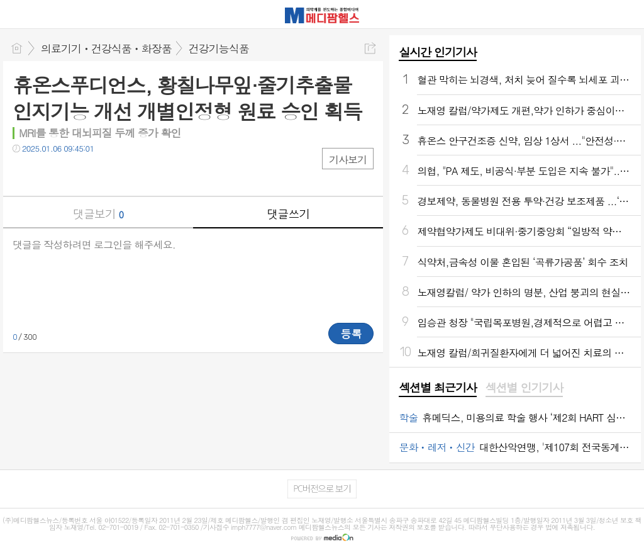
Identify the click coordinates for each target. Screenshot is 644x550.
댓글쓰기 (288, 214)
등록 (351, 333)
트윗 (49, 174)
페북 (24, 174)
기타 (99, 174)
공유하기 (370, 48)
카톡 (74, 174)
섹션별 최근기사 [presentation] (437, 387)
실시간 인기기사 (437, 52)
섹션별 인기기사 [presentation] (524, 387)
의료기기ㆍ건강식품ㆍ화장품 (106, 48)
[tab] (437, 388)
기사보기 (348, 159)
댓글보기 (98, 214)
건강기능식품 (219, 48)
